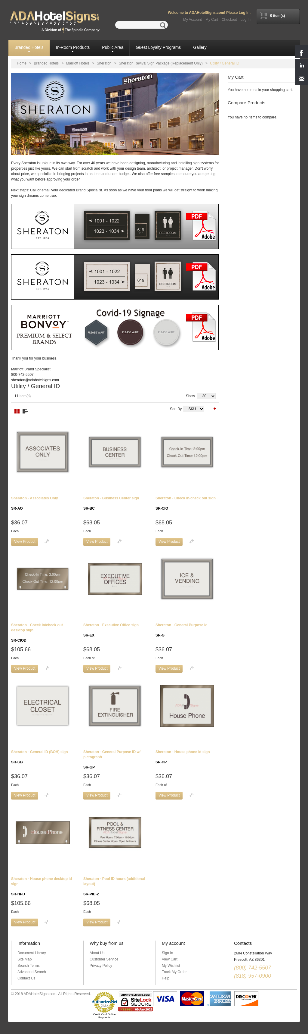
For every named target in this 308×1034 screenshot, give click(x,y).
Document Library (31, 953)
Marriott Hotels (77, 63)
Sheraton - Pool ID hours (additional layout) (114, 886)
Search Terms (28, 965)
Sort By (176, 409)
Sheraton (104, 63)
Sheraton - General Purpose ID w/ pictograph (111, 759)
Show (190, 396)
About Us (97, 953)
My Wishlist (171, 965)
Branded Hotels (46, 63)
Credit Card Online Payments (104, 1016)
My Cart (211, 19)
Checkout (229, 19)
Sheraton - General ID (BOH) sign (39, 757)
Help (165, 978)
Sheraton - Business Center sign (111, 503)
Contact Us (26, 978)
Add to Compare (47, 541)
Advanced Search (31, 972)
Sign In (167, 953)
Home (21, 63)
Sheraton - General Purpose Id (182, 630)
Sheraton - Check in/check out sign (186, 503)
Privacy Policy (101, 965)
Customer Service (104, 959)
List (25, 411)
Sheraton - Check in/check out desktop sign (37, 633)
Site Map (24, 959)
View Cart (169, 959)
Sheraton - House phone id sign (183, 757)
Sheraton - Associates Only (34, 503)
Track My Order (174, 972)
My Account (192, 19)
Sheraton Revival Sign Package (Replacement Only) (161, 63)
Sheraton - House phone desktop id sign (41, 886)
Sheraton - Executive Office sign (111, 630)
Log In (246, 19)
